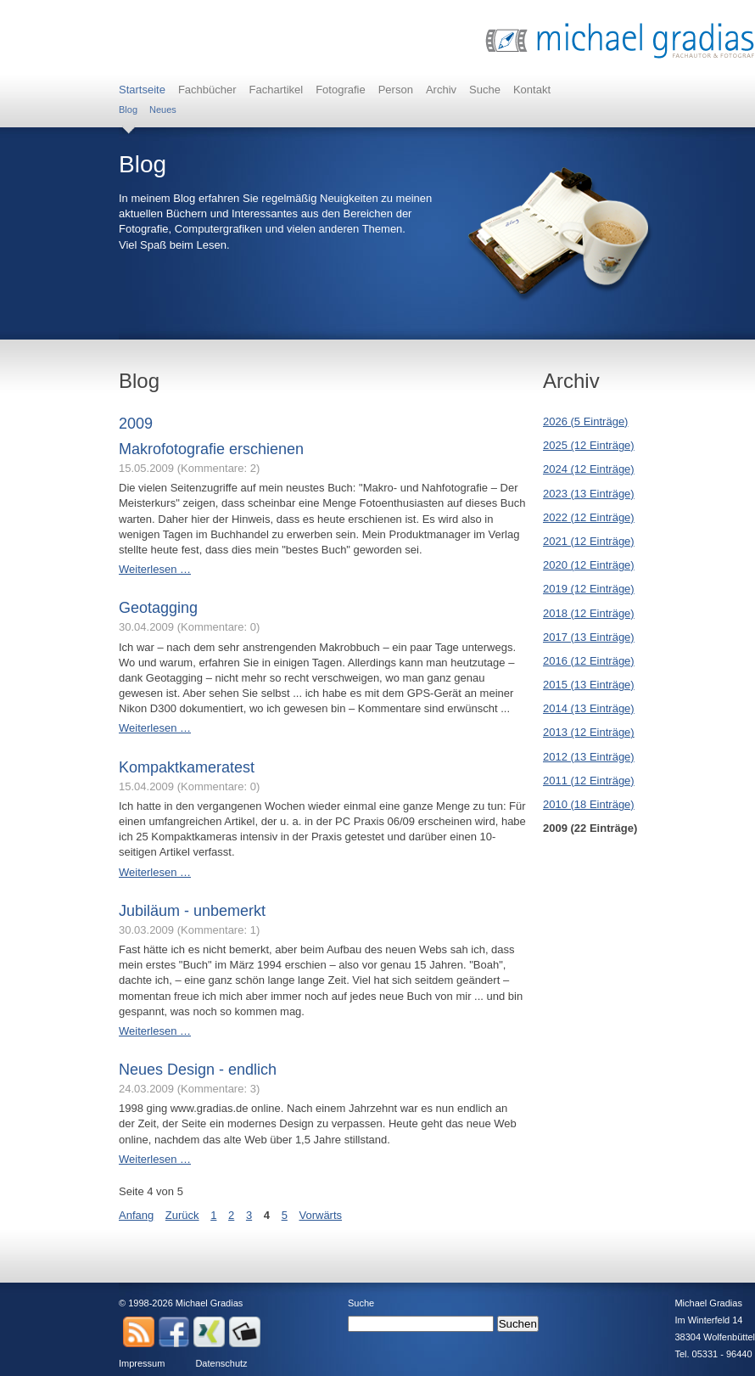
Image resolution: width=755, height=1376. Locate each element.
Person (395, 89)
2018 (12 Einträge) (589, 613)
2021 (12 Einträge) (589, 541)
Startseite (142, 89)
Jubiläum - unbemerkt (192, 910)
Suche (485, 89)
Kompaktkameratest (186, 767)
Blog (128, 109)
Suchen (518, 1323)
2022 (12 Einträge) (589, 517)
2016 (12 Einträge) (589, 660)
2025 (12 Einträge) (589, 445)
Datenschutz (221, 1363)
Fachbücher (207, 89)
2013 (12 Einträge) (589, 732)
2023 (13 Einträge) (589, 493)
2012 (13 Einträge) (589, 756)
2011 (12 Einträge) (589, 780)
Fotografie (341, 89)
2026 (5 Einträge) (585, 421)
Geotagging (158, 607)
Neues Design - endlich (198, 1069)
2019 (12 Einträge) (589, 588)
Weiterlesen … (155, 569)
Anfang (136, 1215)
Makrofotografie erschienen (211, 449)
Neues (162, 109)
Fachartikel (276, 89)
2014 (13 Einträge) (589, 708)
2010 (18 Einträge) (589, 804)
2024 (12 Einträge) (589, 469)
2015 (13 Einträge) (589, 684)
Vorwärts (320, 1215)
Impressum (142, 1363)
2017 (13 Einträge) (589, 637)
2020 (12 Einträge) (589, 565)
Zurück (182, 1215)
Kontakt (532, 89)
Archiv (441, 89)
